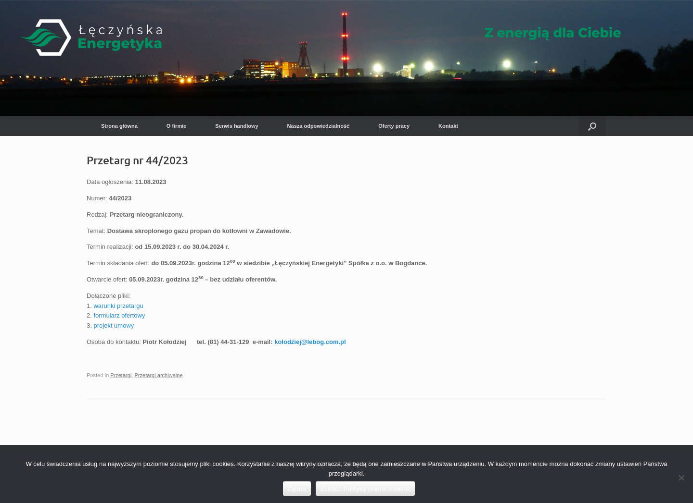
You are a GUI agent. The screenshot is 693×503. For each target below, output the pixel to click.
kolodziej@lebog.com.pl (310, 341)
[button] (592, 126)
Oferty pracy (394, 126)
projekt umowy (113, 325)
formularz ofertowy (119, 315)
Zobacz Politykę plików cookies (366, 488)
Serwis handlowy (236, 126)
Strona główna (119, 126)
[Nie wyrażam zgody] (681, 477)
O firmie (177, 126)
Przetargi (120, 375)
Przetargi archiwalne (159, 375)
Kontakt (448, 126)
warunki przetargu (118, 305)
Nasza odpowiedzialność (318, 126)
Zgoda (297, 488)
